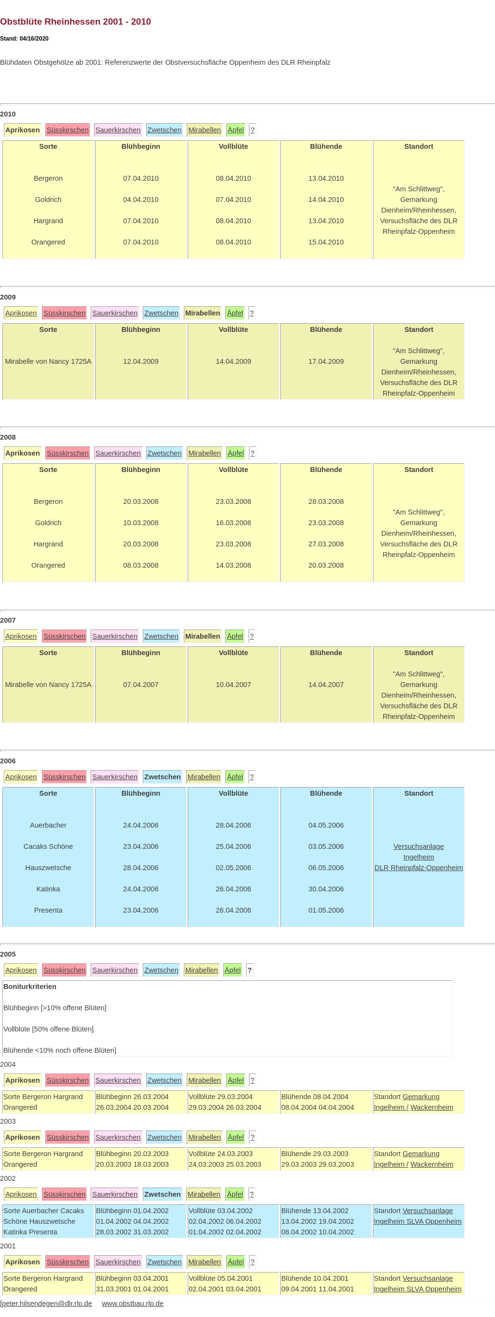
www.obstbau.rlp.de (133, 1303)
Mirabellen (204, 130)
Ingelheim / (391, 1107)
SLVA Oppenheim (434, 1221)
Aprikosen (21, 313)
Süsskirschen (68, 130)
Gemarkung (421, 1097)
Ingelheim (390, 1221)
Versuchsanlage (427, 1211)
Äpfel (236, 130)
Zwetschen (165, 130)
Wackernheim (432, 1107)
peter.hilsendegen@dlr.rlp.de (47, 1303)
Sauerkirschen (118, 130)
